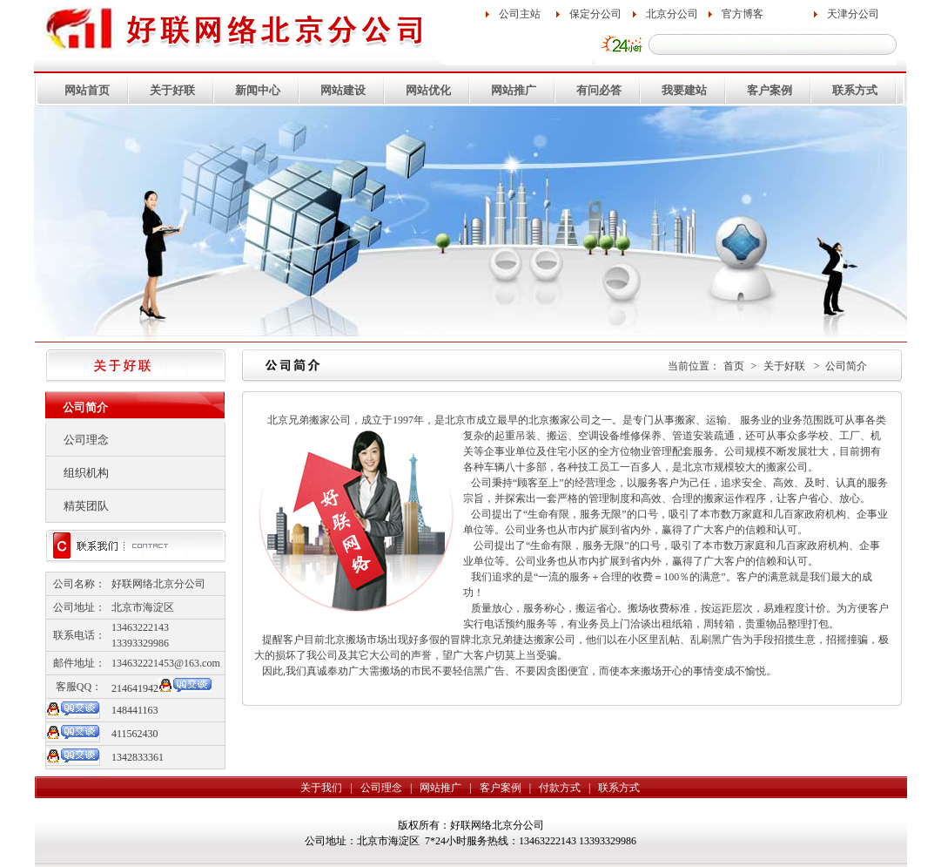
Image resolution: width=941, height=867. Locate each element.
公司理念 (86, 439)
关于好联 (784, 366)
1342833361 (137, 757)
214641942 (134, 688)
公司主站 (520, 14)
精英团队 (86, 505)
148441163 (134, 710)
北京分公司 (672, 14)
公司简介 (846, 366)
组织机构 (86, 472)
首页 (733, 366)
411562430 (134, 734)
